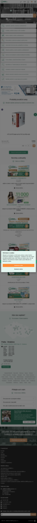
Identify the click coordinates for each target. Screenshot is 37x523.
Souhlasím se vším (18, 265)
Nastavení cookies (18, 269)
